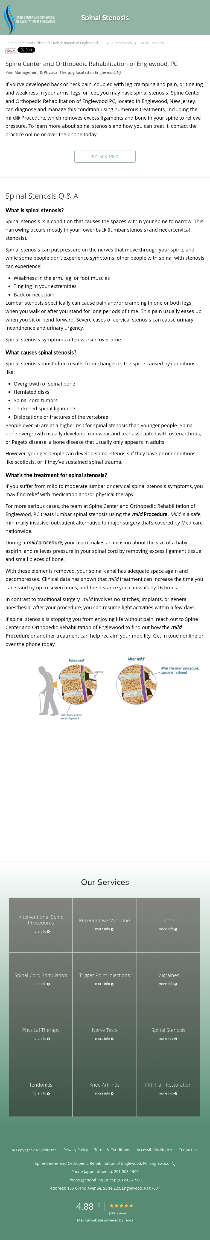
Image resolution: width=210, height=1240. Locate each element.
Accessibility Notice (154, 1149)
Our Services (122, 42)
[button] (105, 156)
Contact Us (188, 1149)
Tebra (128, 1220)
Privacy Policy (75, 1149)
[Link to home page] (38, 19)
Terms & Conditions (112, 1149)
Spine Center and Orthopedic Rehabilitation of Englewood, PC (54, 42)
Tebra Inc (48, 1149)
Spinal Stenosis (152, 42)
